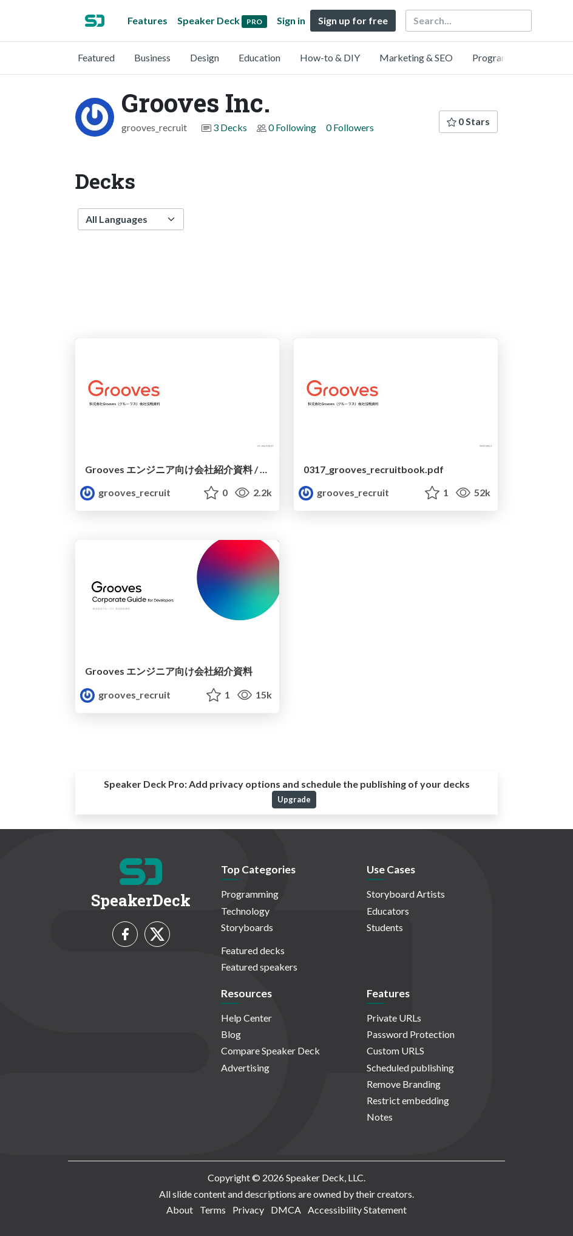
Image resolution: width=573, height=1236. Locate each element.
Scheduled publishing (410, 1067)
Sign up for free (353, 20)
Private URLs (394, 1017)
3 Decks (230, 127)
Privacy (248, 1209)
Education (259, 57)
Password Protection (411, 1034)
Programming (501, 57)
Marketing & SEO (416, 57)
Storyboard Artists (406, 894)
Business (152, 57)
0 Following (292, 127)
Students (385, 927)
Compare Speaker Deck (270, 1050)
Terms (213, 1209)
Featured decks (253, 950)
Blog (231, 1034)
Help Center (246, 1017)
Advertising (245, 1067)
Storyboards (247, 927)
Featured (96, 57)
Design (204, 57)
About (179, 1209)
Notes (380, 1116)
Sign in (291, 20)
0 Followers (350, 127)
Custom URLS (395, 1050)
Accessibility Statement (357, 1209)
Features (147, 20)
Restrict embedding (408, 1100)
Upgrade (294, 799)
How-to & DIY (330, 57)
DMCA (286, 1209)
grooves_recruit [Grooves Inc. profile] (125, 492)
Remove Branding (404, 1084)
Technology (245, 911)
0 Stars (468, 121)
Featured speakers (259, 966)
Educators (388, 911)
